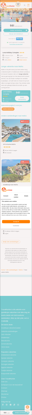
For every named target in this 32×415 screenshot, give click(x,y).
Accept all (16, 221)
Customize (16, 225)
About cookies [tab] (16, 196)
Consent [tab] (5, 196)
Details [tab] (26, 196)
